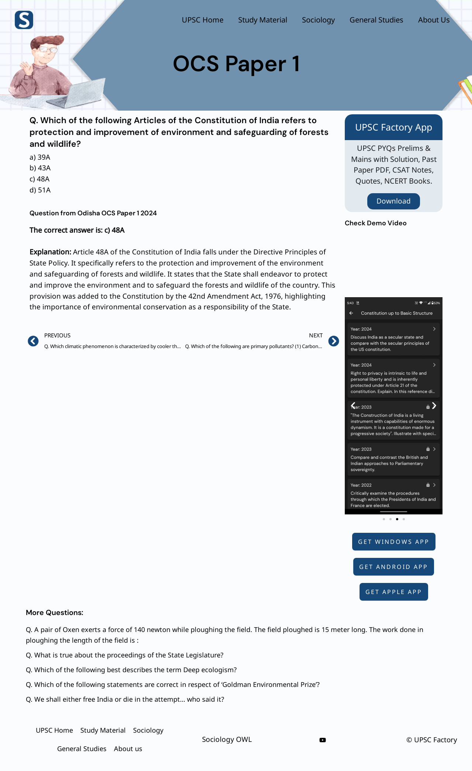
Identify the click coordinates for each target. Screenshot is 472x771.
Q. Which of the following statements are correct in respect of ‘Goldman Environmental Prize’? (173, 684)
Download (393, 201)
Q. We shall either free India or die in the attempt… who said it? (125, 699)
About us (434, 20)
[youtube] (322, 740)
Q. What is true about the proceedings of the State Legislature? (124, 654)
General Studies (376, 20)
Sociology (318, 20)
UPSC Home (202, 20)
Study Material (262, 20)
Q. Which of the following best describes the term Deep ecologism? (131, 669)
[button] (353, 405)
